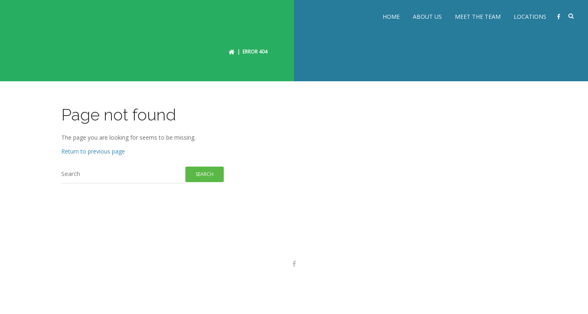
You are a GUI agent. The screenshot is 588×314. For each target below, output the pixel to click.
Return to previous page (93, 148)
